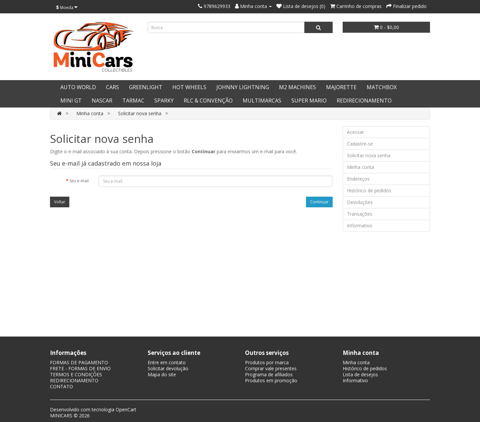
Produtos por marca (267, 362)
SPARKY (164, 100)
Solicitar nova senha (139, 113)
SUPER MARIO (309, 100)
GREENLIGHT (145, 87)
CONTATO (61, 386)
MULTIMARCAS (262, 100)
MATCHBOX (382, 87)
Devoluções (360, 202)
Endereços (358, 179)
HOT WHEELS (189, 87)
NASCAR (102, 100)
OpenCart (126, 409)
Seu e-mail (79, 181)
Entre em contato (167, 362)
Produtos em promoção (271, 380)
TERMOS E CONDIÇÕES (76, 374)
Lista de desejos (360, 374)
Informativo (359, 225)
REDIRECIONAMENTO (364, 100)
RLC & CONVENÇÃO (208, 100)
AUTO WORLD (78, 87)
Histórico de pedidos (369, 190)
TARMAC (133, 100)
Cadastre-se (360, 144)
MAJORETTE (341, 87)
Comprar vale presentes (271, 368)
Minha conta (89, 113)
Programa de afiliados (269, 374)
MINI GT (71, 100)
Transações (359, 214)
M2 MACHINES (297, 87)
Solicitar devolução (168, 368)
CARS (112, 87)
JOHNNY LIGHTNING (242, 87)
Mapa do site (162, 374)
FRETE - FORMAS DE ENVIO (80, 368)
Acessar (355, 132)
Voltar (59, 202)
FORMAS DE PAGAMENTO (79, 362)
